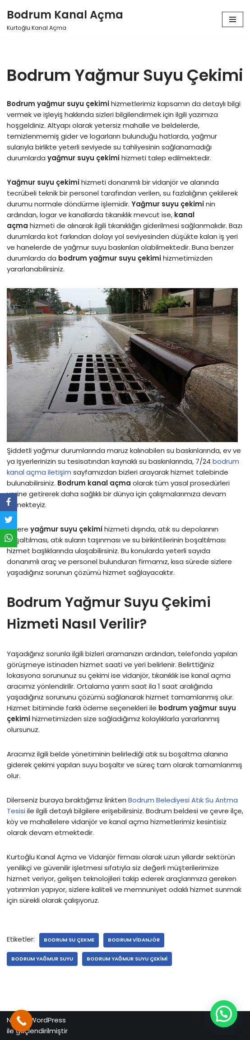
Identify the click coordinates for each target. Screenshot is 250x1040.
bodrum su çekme (69, 939)
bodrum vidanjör (134, 939)
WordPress (48, 1020)
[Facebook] (8, 502)
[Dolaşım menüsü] (232, 19)
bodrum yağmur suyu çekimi (127, 958)
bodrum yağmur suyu (42, 958)
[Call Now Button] (21, 1021)
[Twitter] (8, 520)
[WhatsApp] (8, 538)
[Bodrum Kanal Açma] (65, 19)
